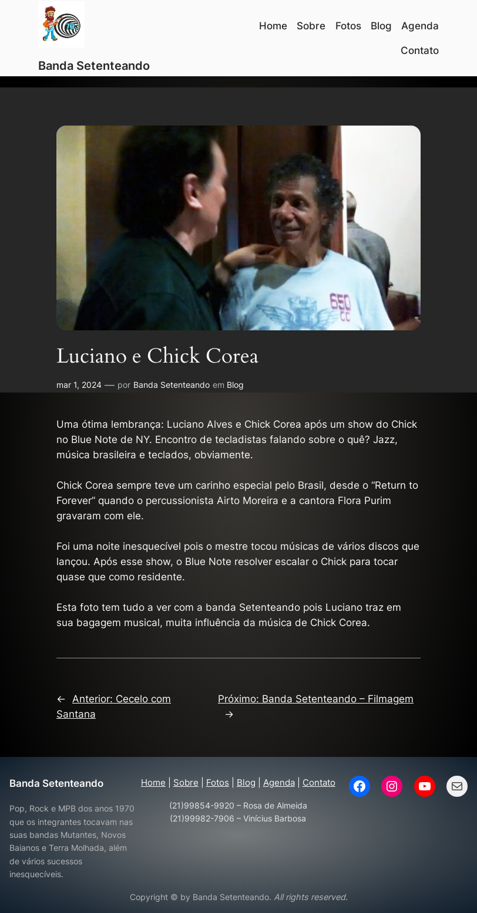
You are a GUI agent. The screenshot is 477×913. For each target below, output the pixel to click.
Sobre (186, 782)
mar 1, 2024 (79, 385)
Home (153, 782)
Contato (319, 782)
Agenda (279, 782)
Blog (235, 385)
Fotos (217, 782)
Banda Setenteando (94, 66)
